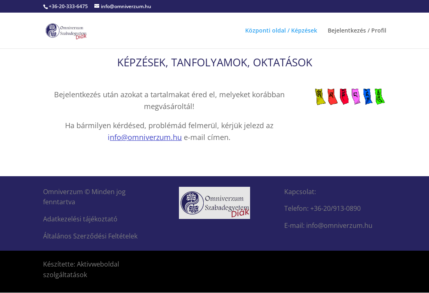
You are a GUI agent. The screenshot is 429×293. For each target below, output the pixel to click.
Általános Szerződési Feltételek (90, 236)
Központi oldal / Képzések (281, 31)
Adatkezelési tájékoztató (80, 218)
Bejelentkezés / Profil (357, 31)
